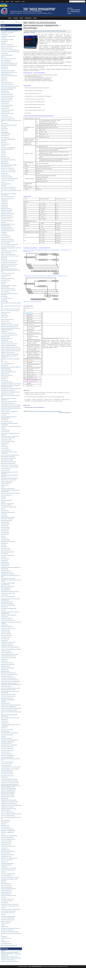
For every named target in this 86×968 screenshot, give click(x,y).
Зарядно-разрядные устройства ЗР (8, 250)
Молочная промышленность (6, 583)
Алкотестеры (3, 34)
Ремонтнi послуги (4, 752)
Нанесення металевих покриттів (7, 541)
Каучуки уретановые (5, 893)
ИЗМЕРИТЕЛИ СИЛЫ (5, 686)
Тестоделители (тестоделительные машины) (10, 928)
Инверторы (3, 259)
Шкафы (2, 154)
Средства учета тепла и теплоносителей (9, 436)
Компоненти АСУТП (5, 280)
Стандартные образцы (5, 770)
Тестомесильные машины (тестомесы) (8, 931)
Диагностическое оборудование (7, 605)
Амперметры (3, 200)
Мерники (3, 701)
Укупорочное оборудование (6, 837)
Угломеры (3, 232)
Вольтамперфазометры (5, 298)
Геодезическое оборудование (7, 118)
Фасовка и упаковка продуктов (7, 596)
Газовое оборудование (5, 105)
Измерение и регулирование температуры (9, 328)
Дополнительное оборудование (7, 437)
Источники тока (4, 242)
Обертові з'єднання (5, 570)
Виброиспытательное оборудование (8, 75)
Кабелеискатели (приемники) (7, 699)
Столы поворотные (5, 827)
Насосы (2, 545)
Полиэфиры (3, 902)
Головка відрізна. (4, 137)
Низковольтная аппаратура (6, 555)
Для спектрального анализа (6, 772)
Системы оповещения (5, 763)
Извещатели (3, 67)
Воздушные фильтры (5, 883)
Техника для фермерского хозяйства (8, 779)
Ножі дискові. (3, 560)
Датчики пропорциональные (6, 319)
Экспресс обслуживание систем (7, 620)
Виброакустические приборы (7, 664)
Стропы (2, 151)
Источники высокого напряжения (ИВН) (9, 466)
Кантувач (3, 276)
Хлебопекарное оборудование (7, 916)
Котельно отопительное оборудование (8, 455)
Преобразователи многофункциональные (9, 392)
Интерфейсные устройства (6, 239)
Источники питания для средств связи (8, 260)
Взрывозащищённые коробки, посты (8, 72)
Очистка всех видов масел (6, 812)
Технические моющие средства (7, 912)
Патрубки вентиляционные (6, 746)
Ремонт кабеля (4, 103)
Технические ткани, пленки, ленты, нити (9, 782)
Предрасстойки (4, 926)
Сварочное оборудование (6, 757)
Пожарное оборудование (6, 652)
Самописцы (3, 513)
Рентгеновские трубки (5, 505)
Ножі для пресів (4, 562)
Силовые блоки (4, 431)
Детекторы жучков (4, 158)
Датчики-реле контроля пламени (7, 461)
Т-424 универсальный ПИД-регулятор (65, 412)
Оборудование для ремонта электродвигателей (10, 805)
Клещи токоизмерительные (6, 363)
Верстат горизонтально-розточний (8, 58)
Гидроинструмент (4, 133)
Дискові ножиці (4, 161)
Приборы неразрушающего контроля (8, 654)
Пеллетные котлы (4, 470)
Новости (12, 1)
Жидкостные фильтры (5, 885)
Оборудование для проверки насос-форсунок (10, 704)
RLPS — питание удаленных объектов (8, 244)
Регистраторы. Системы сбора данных (8, 740)
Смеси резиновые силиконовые (7, 911)
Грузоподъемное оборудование (7, 147)
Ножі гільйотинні (4, 558)
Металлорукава (4, 510)
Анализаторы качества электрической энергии (10, 408)
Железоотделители (5, 144)
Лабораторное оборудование (7, 488)
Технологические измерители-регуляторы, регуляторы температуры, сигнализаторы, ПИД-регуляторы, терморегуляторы (10, 785)
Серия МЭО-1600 (4, 527)
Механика (3, 515)
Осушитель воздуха (5, 810)
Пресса (2, 823)
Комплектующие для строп (6, 149)
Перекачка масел (4, 822)
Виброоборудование (5, 74)
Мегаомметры (4, 205)
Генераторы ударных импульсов (7, 689)
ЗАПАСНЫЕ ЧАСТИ (5, 92)
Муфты (2, 536)
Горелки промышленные (6, 460)
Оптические (3, 317)
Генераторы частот (5, 409)
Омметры (3, 222)
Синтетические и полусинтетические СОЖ (9, 905)
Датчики (2, 42)
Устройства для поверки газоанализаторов (9, 51)
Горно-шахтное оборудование (7, 139)
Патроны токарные (5, 820)
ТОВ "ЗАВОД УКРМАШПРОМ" (39, 9)
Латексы (2, 897)
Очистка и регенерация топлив (7, 815)
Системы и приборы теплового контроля (9, 717)
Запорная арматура (5, 183)
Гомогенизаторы (4, 584)
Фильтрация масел (5, 844)
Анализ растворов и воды (6, 39)
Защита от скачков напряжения (7, 254)
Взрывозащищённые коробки (7, 70)
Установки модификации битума (7, 839)
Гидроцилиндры (4, 135)
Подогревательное (4, 650)
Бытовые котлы (4, 108)
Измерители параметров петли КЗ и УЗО (9, 347)
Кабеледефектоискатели (6, 698)
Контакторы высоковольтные (7, 96)
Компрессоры (3, 606)
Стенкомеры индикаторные (6, 228)
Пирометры (3, 777)
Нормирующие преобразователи (7, 333)
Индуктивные (3, 315)
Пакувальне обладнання (6, 635)
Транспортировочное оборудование (8, 835)
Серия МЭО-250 (4, 529)
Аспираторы (3, 661)
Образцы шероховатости (6, 676)
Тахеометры (3, 128)
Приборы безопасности (5, 48)
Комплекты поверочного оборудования (9, 411)
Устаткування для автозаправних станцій (9, 877)
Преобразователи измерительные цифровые (10, 388)
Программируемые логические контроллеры (10, 404)
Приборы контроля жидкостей (7, 403)
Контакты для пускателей (6, 518)
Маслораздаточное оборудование (8, 608)
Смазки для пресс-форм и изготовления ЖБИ (10, 909)
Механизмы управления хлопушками (8, 744)
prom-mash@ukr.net (76, 13)
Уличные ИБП (4, 448)
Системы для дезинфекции (6, 761)
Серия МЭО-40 (4, 530)
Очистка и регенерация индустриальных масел (10, 813)
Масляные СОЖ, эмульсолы (6, 899)
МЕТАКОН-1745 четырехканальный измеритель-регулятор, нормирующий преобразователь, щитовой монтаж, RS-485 (42, 411)
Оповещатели (4, 68)
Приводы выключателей (6, 99)
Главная (2, 1)
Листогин (3, 498)
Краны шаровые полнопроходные (7, 188)
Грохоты (2, 140)
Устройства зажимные (5, 842)
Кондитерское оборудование (6, 918)
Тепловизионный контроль (6, 775)
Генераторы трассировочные (7, 667)
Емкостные (3, 314)
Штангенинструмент (5, 237)
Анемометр (3, 659)
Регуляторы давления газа (6, 113)
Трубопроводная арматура (6, 863)
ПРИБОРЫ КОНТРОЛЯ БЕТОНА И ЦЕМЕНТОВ (10, 708)
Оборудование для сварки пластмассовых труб (10, 758)
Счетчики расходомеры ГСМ (6, 441)
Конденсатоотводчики (5, 865)
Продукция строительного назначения (8, 904)
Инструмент (3, 173)
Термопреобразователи (5, 341)
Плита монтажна (4, 638)
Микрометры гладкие (5, 208)
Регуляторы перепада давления (7, 870)
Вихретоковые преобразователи (7, 672)
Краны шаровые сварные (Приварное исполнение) (11, 190)
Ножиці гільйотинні (4, 563)
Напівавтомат (3, 543)
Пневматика (3, 640)
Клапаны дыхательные (5, 743)
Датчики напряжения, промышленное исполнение (11, 302)
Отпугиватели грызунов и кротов (7, 628)
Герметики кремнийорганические (7, 888)
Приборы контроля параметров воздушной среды (11, 711)
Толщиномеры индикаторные (7, 230)
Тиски (2, 834)
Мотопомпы (3, 546)
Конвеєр (2, 283)
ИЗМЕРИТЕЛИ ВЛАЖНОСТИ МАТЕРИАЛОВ (10, 681)
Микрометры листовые (5, 211)
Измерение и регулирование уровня (8, 343)
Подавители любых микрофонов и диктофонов (10, 649)
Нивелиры (3, 126)
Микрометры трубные (5, 218)
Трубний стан (3, 861)
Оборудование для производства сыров (9, 591)
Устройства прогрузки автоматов (7, 696)
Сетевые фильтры (4, 429)
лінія (2, 486)
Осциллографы (4, 380)
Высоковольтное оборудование (7, 87)
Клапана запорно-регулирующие (7, 187)
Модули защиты (4, 373)
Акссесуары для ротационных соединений (9, 647)
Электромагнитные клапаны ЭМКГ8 (8, 479)
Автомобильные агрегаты (6, 32)
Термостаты (3, 361)
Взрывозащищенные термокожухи (8, 65)
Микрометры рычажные (5, 215)
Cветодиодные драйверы (6, 626)
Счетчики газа (4, 115)
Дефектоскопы (4, 671)
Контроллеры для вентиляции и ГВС (8, 335)
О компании (7, 1)
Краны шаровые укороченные (7, 196)
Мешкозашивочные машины (6, 794)
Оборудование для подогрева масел (8, 803)
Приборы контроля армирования (7, 706)
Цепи (2, 940)
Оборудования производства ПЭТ (8, 808)
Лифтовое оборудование (6, 500)
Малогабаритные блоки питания (7, 262)
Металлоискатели (4, 703)
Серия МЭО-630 (4, 534)
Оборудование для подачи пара (7, 642)
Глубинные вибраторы (5, 82)
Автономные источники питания (7, 246)
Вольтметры (3, 201)
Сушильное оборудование (6, 828)
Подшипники (3, 537)
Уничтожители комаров (5, 875)
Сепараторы (3, 594)
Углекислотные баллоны (6, 117)
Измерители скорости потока (7, 352)
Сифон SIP (3, 950)
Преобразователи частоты (6, 393)
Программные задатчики (6, 338)
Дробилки (3, 142)
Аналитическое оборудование (7, 36)
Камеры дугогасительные (6, 94)
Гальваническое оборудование (7, 790)
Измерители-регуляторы (6, 329)
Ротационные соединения (6, 645)
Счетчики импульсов (5, 439)
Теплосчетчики (4, 446)
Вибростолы (3, 80)
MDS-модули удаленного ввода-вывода (9, 31)
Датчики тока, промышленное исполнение (9, 308)
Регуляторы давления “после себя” (8, 868)
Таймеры (3, 444)
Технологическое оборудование (7, 788)
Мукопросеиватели (5, 923)
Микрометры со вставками (6, 217)
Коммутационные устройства (7, 278)
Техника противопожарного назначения (9, 780)
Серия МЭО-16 (4, 525)
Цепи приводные (4, 941)
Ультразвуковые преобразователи (8, 678)
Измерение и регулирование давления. (9, 324)
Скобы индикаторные (5, 227)
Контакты (23, 1)
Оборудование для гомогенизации (8, 800)
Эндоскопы (3, 727)
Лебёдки (2, 496)
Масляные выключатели (6, 98)
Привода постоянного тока (6, 729)
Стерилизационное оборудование (8, 506)
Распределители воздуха (6, 643)
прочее (2, 736)
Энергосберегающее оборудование (8, 945)
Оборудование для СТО (6, 601)
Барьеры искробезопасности (6, 288)
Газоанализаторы (4, 666)
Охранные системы (5, 633)
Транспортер (3, 848)
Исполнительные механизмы (7, 241)
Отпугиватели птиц (5, 630)
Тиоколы (2, 914)
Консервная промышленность (7, 578)
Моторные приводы (5, 853)
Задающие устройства (5, 323)
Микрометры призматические (7, 213)
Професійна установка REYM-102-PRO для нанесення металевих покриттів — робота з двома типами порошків (11, 954)
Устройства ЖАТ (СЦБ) (5, 176)
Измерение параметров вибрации (8, 345)
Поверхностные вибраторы (6, 84)
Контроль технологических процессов (8, 46)
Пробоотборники (4, 731)
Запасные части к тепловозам (7, 169)
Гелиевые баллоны (5, 111)
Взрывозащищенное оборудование (8, 63)
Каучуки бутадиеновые (5, 892)
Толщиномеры (4, 723)
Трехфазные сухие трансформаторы (8, 858)
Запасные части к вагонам (6, 168)
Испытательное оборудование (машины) (9, 688)
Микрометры (3, 206)
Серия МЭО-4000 (4, 532)
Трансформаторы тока (5, 856)
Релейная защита (4, 101)
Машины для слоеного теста (6, 919)
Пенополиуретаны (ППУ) (6, 900)
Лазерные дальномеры (5, 495)
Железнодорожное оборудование (7, 164)
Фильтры (3, 871)
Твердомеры (3, 719)
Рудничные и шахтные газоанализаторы (9, 49)
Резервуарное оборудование (6, 741)
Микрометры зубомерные (6, 210)
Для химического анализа (6, 773)
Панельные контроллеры (6, 382)
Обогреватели (4, 798)
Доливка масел (4, 91)
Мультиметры (3, 376)
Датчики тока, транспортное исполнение (9, 310)
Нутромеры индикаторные (6, 220)
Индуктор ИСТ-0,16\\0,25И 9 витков (8, 959)
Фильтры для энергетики (6, 859)
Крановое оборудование (6, 481)
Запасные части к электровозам (7, 171)
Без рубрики (3, 53)
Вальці (2, 56)
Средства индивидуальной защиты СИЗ (9, 768)
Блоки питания (4, 291)
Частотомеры (3, 419)
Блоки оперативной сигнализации (7, 290)
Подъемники (3, 616)
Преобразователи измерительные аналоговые (10, 383)
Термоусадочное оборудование (7, 830)
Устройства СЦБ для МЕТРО (7, 180)
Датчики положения (5, 312)
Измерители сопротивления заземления (9, 354)
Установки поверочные (5, 450)
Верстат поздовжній (5, 60)
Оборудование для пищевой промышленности (10, 575)
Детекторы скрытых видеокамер (7, 159)
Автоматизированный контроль (7, 655)
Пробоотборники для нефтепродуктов (8, 732)
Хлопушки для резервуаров (6, 748)
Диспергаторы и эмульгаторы (7, 586)
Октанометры (3, 553)
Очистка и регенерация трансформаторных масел (11, 817)
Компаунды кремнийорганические (7, 895)
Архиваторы (3, 331)
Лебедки (2, 145)
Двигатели (3, 156)
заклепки (3, 182)
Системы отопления (5, 765)
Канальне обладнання (5, 275)
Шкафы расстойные (5, 938)
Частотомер (3, 234)
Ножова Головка (4, 565)
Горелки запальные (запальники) (7, 458)
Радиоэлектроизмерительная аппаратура (9, 406)
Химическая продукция (5, 887)
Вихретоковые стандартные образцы (8, 674)
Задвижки (3, 185)
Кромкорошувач (4, 485)
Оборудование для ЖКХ (6, 572)
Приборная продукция (5, 520)
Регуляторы (3, 866)
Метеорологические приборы (7, 512)
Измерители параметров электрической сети (10, 348)
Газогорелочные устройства (6, 110)
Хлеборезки (3, 936)
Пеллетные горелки (5, 468)
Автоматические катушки (6, 603)
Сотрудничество (17, 1)
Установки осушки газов (5, 840)
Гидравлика (3, 132)
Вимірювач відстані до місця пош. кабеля (9, 86)
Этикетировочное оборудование (7, 846)
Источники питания (5, 175)
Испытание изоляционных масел (7, 694)
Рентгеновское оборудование (7, 755)
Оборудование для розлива (6, 806)
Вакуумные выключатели (6, 89)
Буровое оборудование (5, 55)
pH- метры (3, 37)
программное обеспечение (6, 734)
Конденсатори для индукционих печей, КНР (9, 961)
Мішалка (2, 502)
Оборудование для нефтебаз (7, 573)
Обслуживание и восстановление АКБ (8, 264)
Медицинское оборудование (6, 503)
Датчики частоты (4, 321)
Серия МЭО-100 (4, 522)
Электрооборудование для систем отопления (10, 766)
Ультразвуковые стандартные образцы (8, 679)
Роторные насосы (4, 548)
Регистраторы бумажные (6, 421)
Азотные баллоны (4, 106)
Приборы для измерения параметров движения (10, 395)
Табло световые (4, 443)
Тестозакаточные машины (6, 930)
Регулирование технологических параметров (10, 426)
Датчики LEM (3, 301)
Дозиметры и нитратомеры (6, 44)
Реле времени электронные (6, 750)
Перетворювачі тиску (5, 637)
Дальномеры (3, 123)
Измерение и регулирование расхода (8, 326)
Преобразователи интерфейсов (7, 390)
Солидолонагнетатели (5, 618)
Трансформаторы (4, 849)
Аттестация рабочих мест (6, 662)
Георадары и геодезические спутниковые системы (11, 120)
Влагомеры (3, 296)
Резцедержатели (4, 825)
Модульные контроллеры (6, 375)
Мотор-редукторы (4, 539)
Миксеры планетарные (5, 921)
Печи (2, 924)
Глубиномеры (3, 203)
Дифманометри (4, 163)
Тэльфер (3, 152)
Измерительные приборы (6, 198)
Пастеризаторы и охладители (7, 593)
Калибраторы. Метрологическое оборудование (10, 358)
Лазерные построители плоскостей (8, 125)
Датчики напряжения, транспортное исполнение (10, 305)
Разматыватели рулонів (5, 738)
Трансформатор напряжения (6, 854)
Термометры (3, 340)
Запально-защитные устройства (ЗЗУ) (8, 465)
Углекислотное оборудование (7, 873)
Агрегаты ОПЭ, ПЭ (4, 166)
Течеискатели (3, 721)
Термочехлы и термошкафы (6, 832)
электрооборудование (5, 943)
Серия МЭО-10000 (4, 523)
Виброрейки (3, 79)
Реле (2, 428)
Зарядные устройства (5, 252)
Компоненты (3, 282)
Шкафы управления (5, 549)
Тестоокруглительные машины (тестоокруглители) (11, 933)
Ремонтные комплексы (5, 753)
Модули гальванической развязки (7, 371)
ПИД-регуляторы (4, 336)
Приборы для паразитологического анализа (9, 493)
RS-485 (33, 32)
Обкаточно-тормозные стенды (7, 796)
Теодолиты (3, 130)
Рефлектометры (4, 413)
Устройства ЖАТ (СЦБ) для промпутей (8, 178)
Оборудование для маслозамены (7, 614)
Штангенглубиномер (5, 235)
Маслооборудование (5, 588)
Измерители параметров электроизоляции (9, 350)
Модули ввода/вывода (5, 370)
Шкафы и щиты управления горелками (8, 478)
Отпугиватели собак (5, 631)
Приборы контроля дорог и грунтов (8, 710)
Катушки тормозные (5, 483)
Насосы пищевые (4, 589)
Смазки (2, 907)
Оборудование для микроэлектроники (8, 801)
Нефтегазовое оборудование (7, 551)
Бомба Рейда (3, 41)
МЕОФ (2, 508)
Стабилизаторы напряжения (6, 273)
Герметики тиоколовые (5, 890)
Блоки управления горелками (7, 456)
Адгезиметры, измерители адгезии (8, 657)
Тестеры (2, 415)
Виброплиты (3, 77)
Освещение (3, 625)
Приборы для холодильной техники (8, 401)
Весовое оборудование (5, 62)
